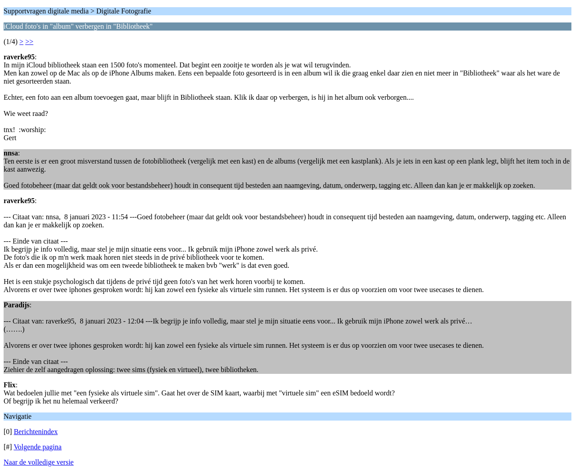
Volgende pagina (37, 447)
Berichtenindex (36, 431)
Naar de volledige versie (39, 462)
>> (29, 41)
